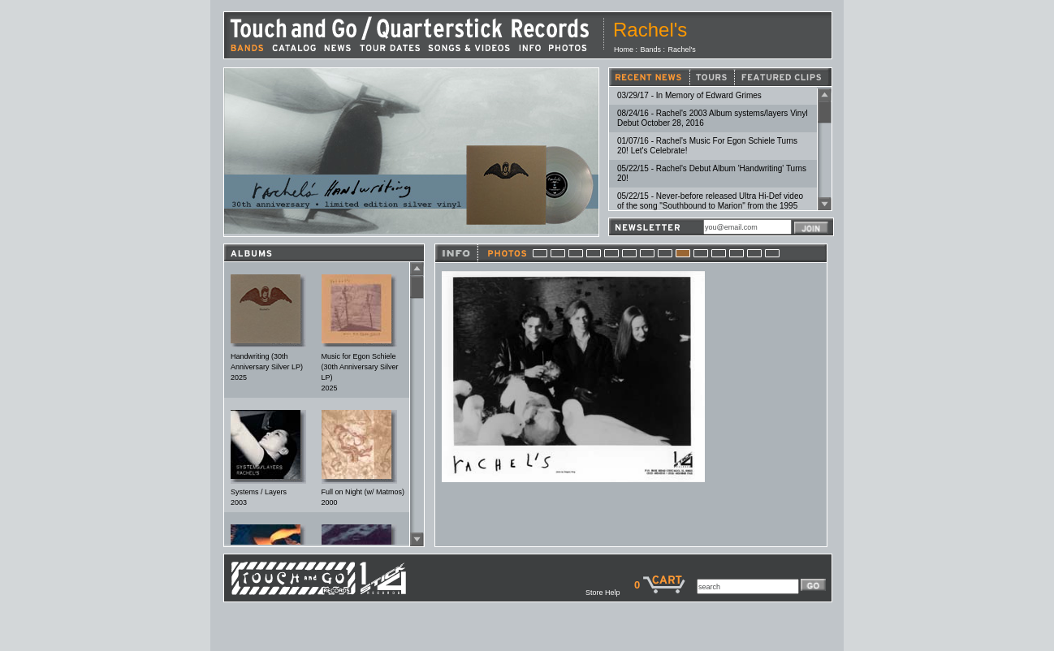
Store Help (609, 592)
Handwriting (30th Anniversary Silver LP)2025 (267, 367)
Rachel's (682, 49)
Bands (651, 49)
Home (623, 49)
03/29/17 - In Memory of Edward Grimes (689, 95)
